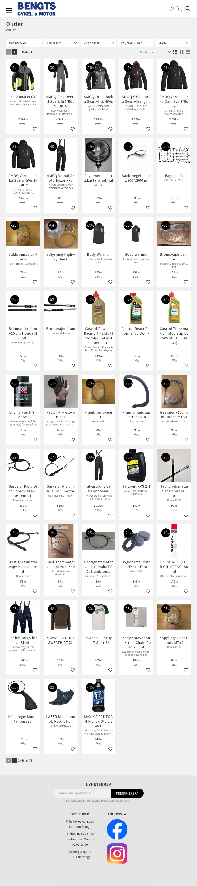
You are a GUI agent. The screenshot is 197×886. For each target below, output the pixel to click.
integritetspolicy (122, 801)
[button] (9, 10)
